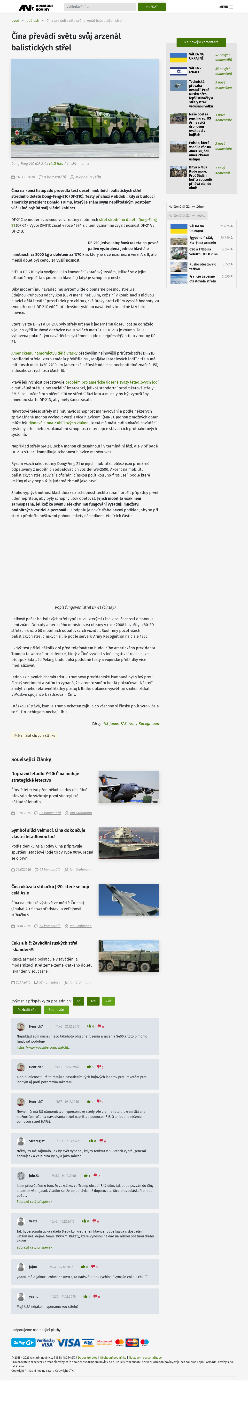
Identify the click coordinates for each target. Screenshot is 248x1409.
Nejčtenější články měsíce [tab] (187, 215)
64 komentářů (50, 926)
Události (32, 21)
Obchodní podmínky (113, 1357)
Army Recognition (144, 723)
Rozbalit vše (27, 1010)
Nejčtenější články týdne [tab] (186, 206)
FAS (124, 723)
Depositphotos (87, 1357)
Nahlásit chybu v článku (36, 736)
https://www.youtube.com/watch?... (43, 1047)
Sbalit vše (56, 1010)
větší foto (56, 164)
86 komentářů (50, 813)
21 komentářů (50, 870)
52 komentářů (49, 982)
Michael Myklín (88, 177)
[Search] (100, 7)
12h (93, 1001)
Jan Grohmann (81, 813)
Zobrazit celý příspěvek (34, 1202)
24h (108, 1001)
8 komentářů (55, 177)
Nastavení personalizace (145, 1357)
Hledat (152, 7)
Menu (226, 7)
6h (78, 1001)
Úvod (15, 21)
